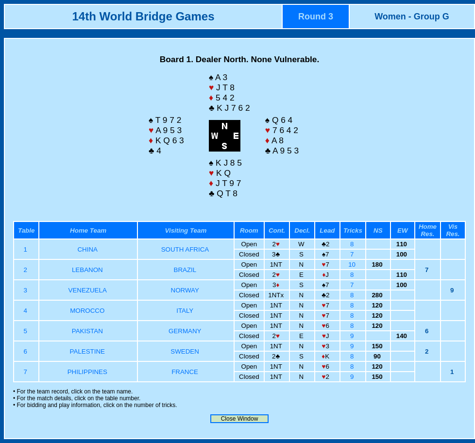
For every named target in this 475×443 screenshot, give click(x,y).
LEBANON (87, 269)
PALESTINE (87, 351)
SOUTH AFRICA (185, 249)
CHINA (87, 249)
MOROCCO (87, 310)
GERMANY (185, 331)
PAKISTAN (87, 331)
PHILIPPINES (87, 371)
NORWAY (185, 290)
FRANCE (184, 371)
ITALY (184, 310)
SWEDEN (184, 351)
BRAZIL (185, 269)
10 (352, 264)
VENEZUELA (87, 290)
